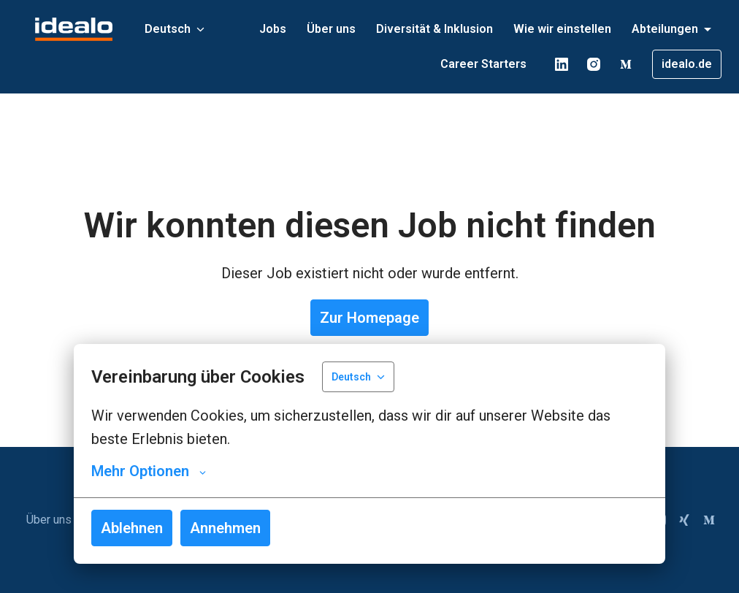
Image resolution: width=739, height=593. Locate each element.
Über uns (331, 29)
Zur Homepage (369, 317)
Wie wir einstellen (562, 29)
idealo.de (687, 64)
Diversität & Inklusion (434, 29)
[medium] (625, 64)
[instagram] (593, 64)
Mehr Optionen (148, 471)
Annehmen (225, 528)
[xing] (684, 520)
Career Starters (483, 64)
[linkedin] (561, 64)
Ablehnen (132, 528)
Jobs (272, 29)
